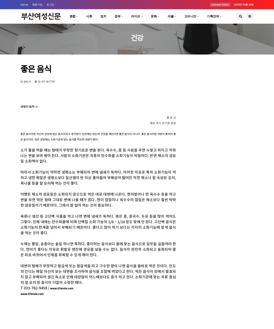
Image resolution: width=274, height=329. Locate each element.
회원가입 (37, 5)
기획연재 (213, 16)
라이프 (135, 16)
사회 (89, 16)
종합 (73, 16)
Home (24, 5)
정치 (103, 16)
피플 (171, 16)
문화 (154, 16)
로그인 (50, 5)
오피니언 (190, 16)
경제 (117, 16)
